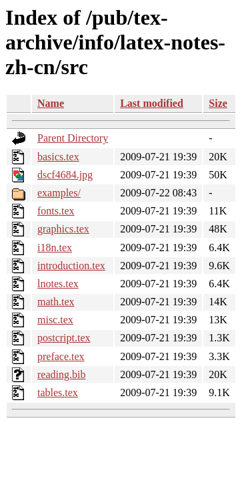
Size (218, 103)
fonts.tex (56, 210)
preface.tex (61, 356)
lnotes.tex (58, 283)
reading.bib (61, 374)
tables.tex (57, 392)
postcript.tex (64, 337)
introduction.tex (71, 265)
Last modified (151, 103)
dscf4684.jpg (65, 174)
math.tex (56, 301)
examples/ (59, 192)
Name (50, 103)
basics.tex (58, 156)
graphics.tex (63, 228)
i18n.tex (54, 247)
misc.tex (55, 319)
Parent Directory (72, 138)
